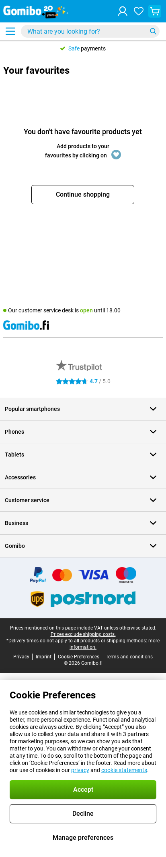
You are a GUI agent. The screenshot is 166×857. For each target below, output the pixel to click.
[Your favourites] (139, 11)
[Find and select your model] (90, 31)
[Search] (153, 31)
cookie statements (124, 770)
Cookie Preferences (78, 657)
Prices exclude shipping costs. (83, 634)
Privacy (21, 657)
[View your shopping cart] (155, 11)
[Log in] (123, 11)
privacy (80, 770)
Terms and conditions (129, 657)
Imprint (43, 657)
